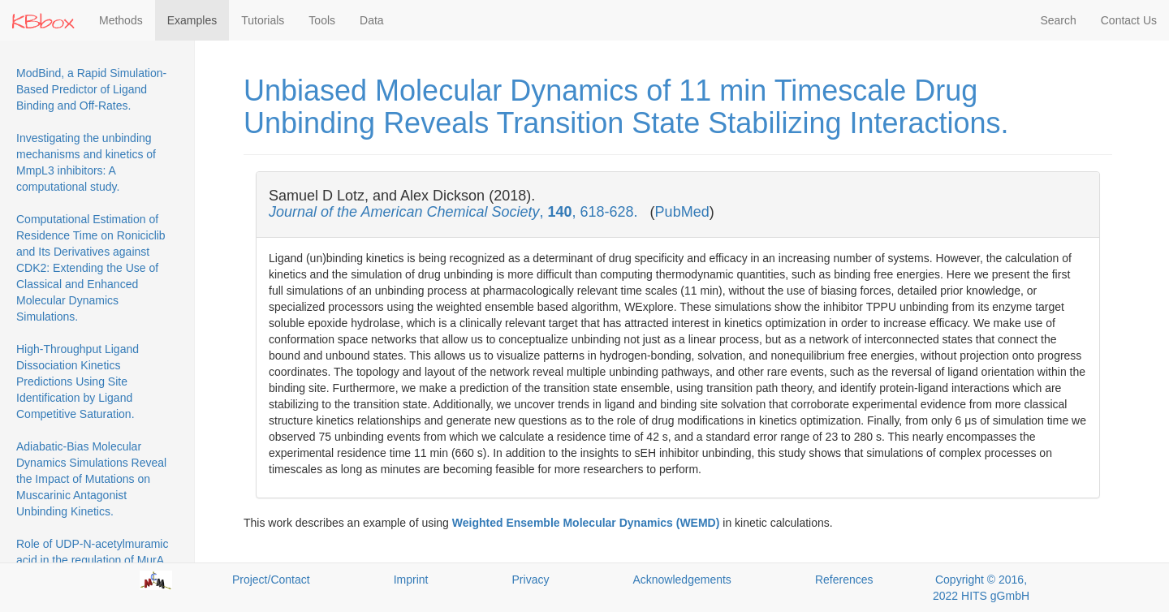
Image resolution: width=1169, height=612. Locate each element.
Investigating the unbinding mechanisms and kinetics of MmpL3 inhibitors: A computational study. (86, 162)
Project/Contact (271, 579)
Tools (321, 20)
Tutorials (262, 20)
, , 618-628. (455, 212)
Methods (121, 20)
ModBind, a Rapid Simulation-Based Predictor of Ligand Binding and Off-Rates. (91, 89)
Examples (192, 20)
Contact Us (1129, 20)
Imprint (411, 579)
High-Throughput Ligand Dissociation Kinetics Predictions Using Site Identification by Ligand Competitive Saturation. (77, 381)
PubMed (682, 212)
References (844, 579)
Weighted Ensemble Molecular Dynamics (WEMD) (586, 522)
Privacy (531, 579)
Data (372, 20)
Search (1058, 20)
